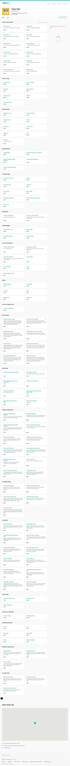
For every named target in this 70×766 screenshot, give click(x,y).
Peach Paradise (6, 51)
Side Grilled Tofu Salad (31, 371)
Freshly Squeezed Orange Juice (33, 197)
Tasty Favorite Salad (30, 355)
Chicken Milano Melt (7, 523)
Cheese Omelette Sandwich (32, 158)
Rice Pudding (29, 632)
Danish (27, 290)
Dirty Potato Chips (30, 597)
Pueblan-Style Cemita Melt (9, 547)
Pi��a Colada (29, 69)
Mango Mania (29, 60)
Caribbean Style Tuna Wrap (32, 496)
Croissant (5, 290)
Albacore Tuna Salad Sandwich (33, 424)
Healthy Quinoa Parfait (31, 246)
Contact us (10, 761)
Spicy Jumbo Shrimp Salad (32, 318)
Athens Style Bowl (7, 650)
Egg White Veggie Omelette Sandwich (9, 159)
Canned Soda (6, 190)
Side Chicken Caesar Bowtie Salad (10, 371)
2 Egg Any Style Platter (8, 215)
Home (3, 759)
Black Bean (5, 88)
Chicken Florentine (7, 101)
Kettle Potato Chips (7, 604)
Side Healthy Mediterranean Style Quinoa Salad (33, 391)
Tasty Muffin (29, 283)
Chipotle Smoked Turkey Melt (32, 534)
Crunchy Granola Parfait (8, 246)
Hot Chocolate (29, 126)
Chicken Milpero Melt (31, 523)
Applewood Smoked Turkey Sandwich (9, 414)
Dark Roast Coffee (7, 112)
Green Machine (6, 43)
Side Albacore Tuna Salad (32, 380)
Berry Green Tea (6, 34)
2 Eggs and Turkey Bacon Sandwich (34, 152)
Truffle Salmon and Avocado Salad (33, 330)
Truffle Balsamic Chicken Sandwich (34, 436)
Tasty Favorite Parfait (8, 256)
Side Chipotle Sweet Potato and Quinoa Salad (10, 381)
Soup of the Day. (6, 81)
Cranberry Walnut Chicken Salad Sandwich (10, 425)
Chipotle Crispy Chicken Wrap (32, 485)
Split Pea (28, 95)
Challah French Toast (8, 229)
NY (5, 759)
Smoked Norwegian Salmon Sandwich (9, 459)
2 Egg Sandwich (6, 152)
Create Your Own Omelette (32, 215)
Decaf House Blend (30, 112)
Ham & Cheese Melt (7, 558)
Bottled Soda (6, 204)
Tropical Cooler (6, 60)
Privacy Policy (25, 761)
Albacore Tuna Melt (30, 458)
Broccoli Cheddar (30, 81)
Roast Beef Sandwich (31, 413)
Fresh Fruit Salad (7, 266)
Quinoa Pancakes (30, 235)
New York (9, 759)
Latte (27, 132)
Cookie (4, 639)
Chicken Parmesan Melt (8, 569)
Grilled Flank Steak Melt (8, 581)
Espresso (5, 139)
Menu (3, 17)
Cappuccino (6, 132)
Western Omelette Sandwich (9, 166)
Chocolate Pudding (30, 639)
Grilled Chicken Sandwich (8, 436)
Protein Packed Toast (31, 676)
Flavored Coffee (6, 119)
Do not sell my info (47, 761)
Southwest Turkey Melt (31, 581)
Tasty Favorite (6, 25)
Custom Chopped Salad (8, 307)
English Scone (6, 297)
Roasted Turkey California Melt (10, 469)
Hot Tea (28, 119)
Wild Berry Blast (29, 51)
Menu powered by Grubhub (42, 21)
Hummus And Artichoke (8, 447)
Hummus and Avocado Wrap (9, 496)
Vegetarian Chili (6, 95)
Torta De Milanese (30, 558)
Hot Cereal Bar (29, 256)
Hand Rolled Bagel (7, 283)
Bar (27, 626)
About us (4, 761)
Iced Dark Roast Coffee (8, 177)
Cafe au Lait (6, 126)
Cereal (27, 266)
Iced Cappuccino (7, 184)
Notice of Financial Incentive (36, 761)
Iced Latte (28, 184)
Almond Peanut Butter (8, 69)
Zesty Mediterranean (31, 469)
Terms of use (17, 761)
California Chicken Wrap (8, 485)
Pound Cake (29, 297)
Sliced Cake (5, 632)
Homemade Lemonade (8, 197)
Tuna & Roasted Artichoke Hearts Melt (10, 535)
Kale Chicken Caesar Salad (32, 343)
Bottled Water (29, 190)
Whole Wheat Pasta (30, 615)
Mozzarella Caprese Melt (31, 547)
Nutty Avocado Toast (8, 676)
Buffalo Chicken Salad (8, 330)
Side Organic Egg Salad (31, 400)
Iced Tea (28, 177)
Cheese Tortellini (7, 615)
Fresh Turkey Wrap (7, 507)
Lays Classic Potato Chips (9, 597)
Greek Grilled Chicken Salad (9, 355)
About (8, 17)
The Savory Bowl (7, 661)
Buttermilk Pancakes (7, 235)
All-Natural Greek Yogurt (8, 272)
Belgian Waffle (29, 229)
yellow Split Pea (29, 88)
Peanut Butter (29, 25)
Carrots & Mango (30, 43)
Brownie (5, 626)
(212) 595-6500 (14, 13)
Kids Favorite (29, 34)
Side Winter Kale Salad (8, 390)
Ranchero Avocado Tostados (9, 687)
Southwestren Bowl (30, 650)
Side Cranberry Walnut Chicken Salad (10, 401)
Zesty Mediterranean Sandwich (33, 447)
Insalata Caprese (7, 343)
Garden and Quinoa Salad (8, 318)
